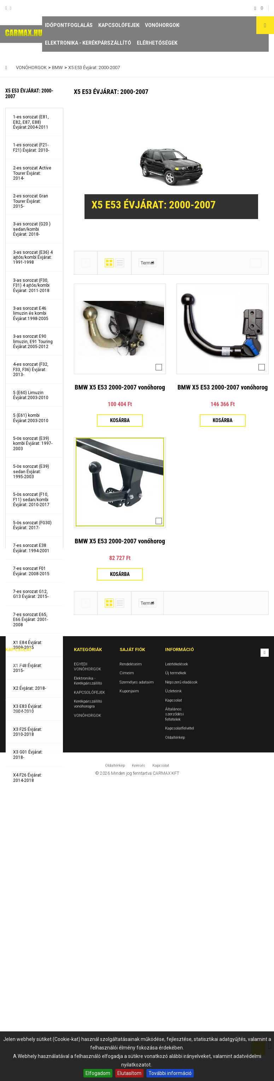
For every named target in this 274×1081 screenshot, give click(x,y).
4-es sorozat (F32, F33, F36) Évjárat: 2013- (30, 369)
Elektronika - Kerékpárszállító (88, 43)
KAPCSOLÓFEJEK (118, 25)
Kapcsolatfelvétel (179, 1024)
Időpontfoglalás (69, 25)
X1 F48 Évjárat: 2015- (27, 668)
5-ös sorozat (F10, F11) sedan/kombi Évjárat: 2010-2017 (31, 499)
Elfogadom (98, 1073)
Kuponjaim (129, 987)
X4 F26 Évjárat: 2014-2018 (27, 778)
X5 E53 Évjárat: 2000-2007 (27, 824)
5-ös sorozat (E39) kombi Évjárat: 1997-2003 (32, 443)
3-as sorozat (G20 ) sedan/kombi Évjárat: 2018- (32, 229)
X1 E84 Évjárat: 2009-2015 (27, 645)
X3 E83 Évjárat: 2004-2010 (27, 709)
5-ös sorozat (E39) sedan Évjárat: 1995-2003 (31, 471)
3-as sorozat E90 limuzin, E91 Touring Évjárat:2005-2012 (33, 341)
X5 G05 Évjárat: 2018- (28, 847)
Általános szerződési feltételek (174, 1010)
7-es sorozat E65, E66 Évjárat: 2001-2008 (30, 619)
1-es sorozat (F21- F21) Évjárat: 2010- (31, 147)
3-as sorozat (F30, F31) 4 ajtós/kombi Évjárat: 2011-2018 (31, 285)
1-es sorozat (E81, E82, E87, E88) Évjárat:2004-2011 (31, 122)
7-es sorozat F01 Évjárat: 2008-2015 (31, 571)
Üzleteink (173, 987)
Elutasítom (129, 1073)
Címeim (126, 969)
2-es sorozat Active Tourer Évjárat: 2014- (32, 173)
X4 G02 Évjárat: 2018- (28, 801)
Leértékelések (176, 960)
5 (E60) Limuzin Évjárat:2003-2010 (30, 395)
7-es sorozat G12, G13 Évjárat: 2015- (30, 594)
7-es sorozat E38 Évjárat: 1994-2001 (31, 548)
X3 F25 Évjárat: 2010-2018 (27, 732)
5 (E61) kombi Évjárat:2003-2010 (30, 418)
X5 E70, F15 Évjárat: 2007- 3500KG (32, 869)
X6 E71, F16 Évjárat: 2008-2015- (32, 892)
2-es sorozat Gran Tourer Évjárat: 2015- (30, 201)
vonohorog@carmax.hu (39, 1007)
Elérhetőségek (157, 43)
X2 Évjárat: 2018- (29, 688)
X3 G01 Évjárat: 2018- (28, 755)
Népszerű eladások (181, 978)
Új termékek (175, 969)
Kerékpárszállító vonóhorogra (88, 999)
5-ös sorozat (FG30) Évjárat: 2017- (32, 525)
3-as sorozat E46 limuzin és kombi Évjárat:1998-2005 (30, 313)
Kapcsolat (173, 996)
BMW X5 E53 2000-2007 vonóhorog (120, 387)
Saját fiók (132, 945)
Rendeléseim (130, 960)
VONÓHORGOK (162, 25)
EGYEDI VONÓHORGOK (87, 962)
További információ (170, 1073)
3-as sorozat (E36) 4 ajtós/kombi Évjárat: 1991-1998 (33, 257)
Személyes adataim (136, 978)
